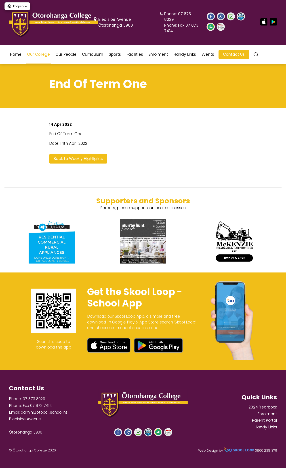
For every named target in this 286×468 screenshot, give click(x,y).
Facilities (134, 54)
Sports (115, 54)
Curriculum (92, 54)
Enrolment (158, 54)
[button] (17, 6)
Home (15, 54)
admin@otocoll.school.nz (44, 412)
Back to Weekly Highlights (78, 158)
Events (208, 54)
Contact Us (234, 54)
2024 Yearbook (262, 407)
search (256, 54)
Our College (38, 54)
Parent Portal (264, 420)
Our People (65, 54)
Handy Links (185, 54)
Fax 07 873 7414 (37, 405)
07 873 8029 (34, 399)
